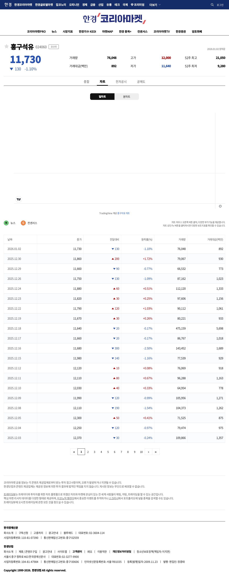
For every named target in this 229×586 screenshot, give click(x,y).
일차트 (102, 96)
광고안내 (53, 533)
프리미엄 (139, 5)
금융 (92, 5)
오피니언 (74, 5)
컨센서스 (142, 31)
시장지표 (68, 31)
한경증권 (181, 31)
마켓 (107, 31)
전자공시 (121, 81)
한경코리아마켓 (23, 5)
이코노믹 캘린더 (65, 498)
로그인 (220, 5)
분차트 (126, 96)
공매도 (141, 81)
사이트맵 (62, 551)
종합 (86, 81)
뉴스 (54, 31)
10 (141, 451)
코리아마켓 (36, 31)
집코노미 (61, 5)
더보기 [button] (153, 4)
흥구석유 (22, 47)
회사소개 (8, 533)
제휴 (21, 551)
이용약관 (102, 551)
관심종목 (6, 46)
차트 (102, 81)
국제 (125, 5)
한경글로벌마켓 (44, 5)
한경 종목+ (125, 31)
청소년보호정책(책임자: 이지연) (153, 551)
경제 (84, 5)
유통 (108, 5)
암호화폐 (197, 31)
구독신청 (23, 533)
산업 (100, 5)
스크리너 (113, 498)
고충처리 (38, 533)
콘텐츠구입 (31, 551)
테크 (117, 5)
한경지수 (87, 31)
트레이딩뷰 (10, 494)
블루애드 (68, 533)
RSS (89, 551)
